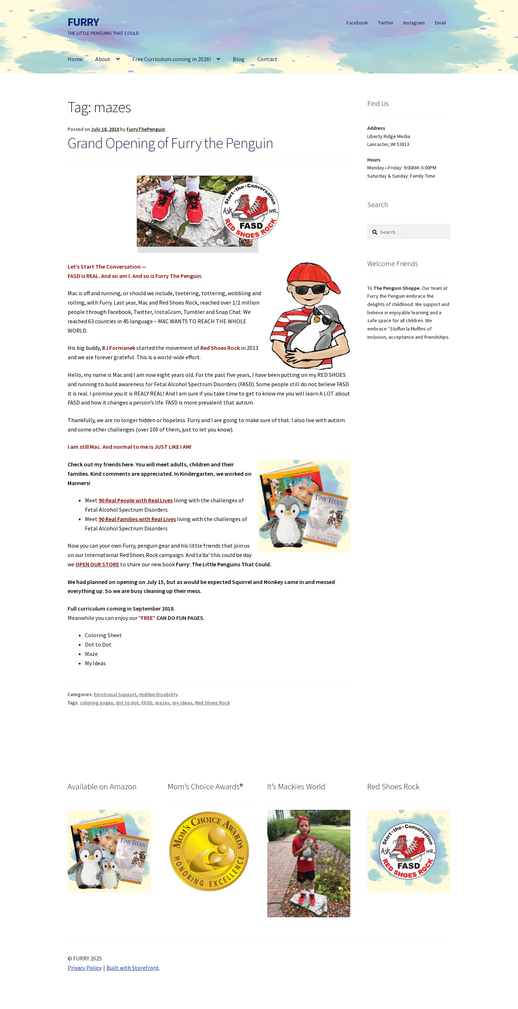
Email (440, 22)
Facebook (357, 22)
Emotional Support (115, 694)
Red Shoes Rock (212, 702)
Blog (239, 59)
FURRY (83, 22)
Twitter (386, 22)
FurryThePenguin (146, 129)
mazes (162, 702)
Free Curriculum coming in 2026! (171, 59)
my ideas (182, 702)
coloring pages (96, 702)
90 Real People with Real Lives (136, 500)
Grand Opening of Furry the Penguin (170, 142)
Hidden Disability (158, 694)
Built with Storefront (132, 967)
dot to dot (127, 702)
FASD (147, 702)
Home (75, 59)
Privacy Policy (84, 967)
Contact (267, 59)
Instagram (414, 22)
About (102, 59)
